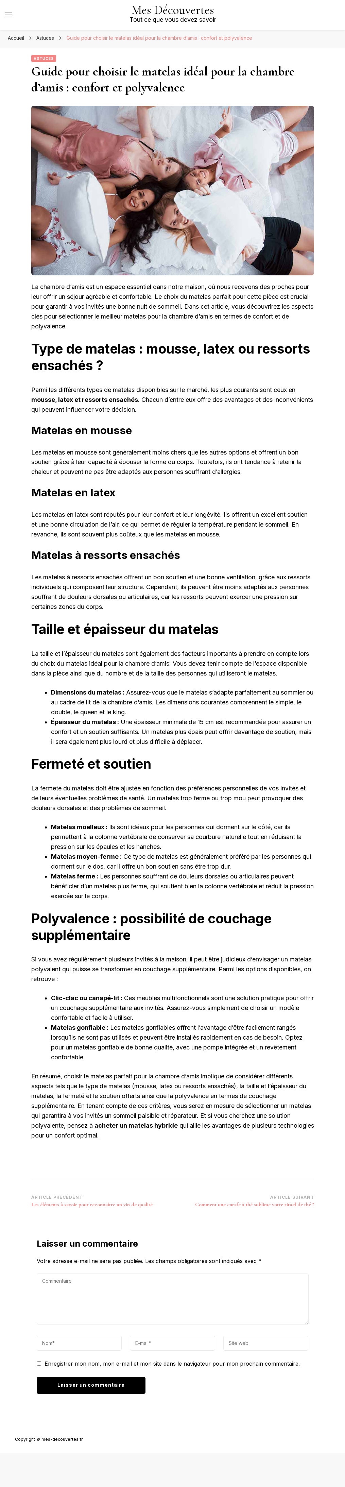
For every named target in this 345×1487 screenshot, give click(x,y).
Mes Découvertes (173, 10)
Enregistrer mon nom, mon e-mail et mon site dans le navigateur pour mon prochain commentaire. (172, 1363)
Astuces (44, 58)
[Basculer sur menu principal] (8, 15)
